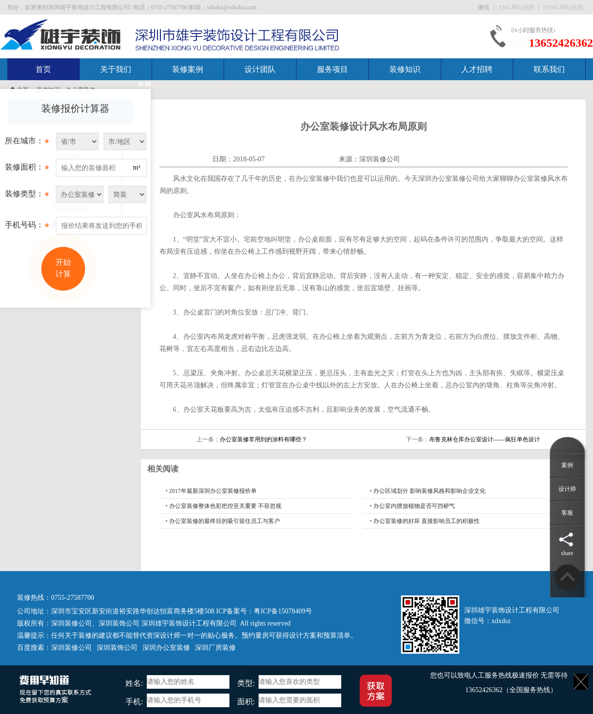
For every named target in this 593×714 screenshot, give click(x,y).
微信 (484, 7)
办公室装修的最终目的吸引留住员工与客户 (224, 521)
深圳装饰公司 (119, 623)
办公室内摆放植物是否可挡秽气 (414, 506)
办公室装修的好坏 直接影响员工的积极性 (426, 521)
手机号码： (27, 227)
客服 (567, 512)
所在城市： (27, 143)
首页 (43, 69)
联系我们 (549, 69)
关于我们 (115, 69)
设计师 (567, 489)
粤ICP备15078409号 (283, 611)
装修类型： (27, 196)
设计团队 (260, 69)
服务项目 (332, 69)
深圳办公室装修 (166, 647)
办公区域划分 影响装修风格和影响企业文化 (429, 491)
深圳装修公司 (379, 159)
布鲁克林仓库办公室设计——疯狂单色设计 (484, 439)
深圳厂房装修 (215, 647)
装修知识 (404, 69)
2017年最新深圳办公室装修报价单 (213, 491)
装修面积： (27, 169)
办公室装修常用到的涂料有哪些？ (263, 439)
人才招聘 (476, 69)
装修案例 (187, 69)
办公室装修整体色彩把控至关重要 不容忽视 (225, 506)
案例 (567, 465)
